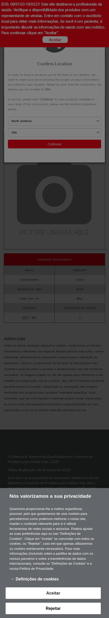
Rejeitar (53, 609)
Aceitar (53, 593)
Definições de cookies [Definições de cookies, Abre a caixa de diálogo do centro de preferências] (37, 579)
